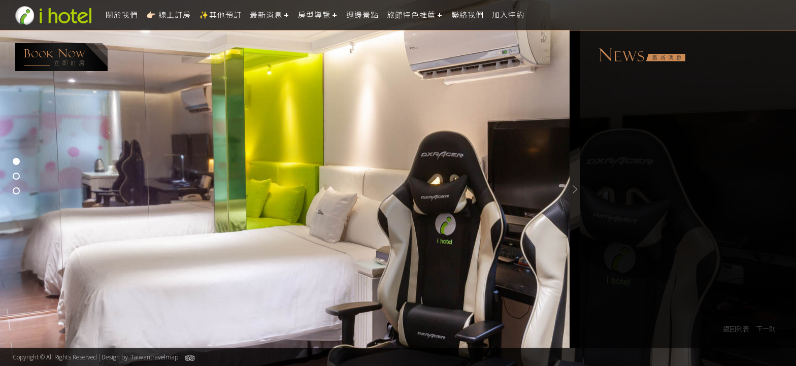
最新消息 (266, 15)
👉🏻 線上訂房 (168, 15)
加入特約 (508, 15)
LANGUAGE (782, 15)
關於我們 (122, 15)
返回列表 (736, 329)
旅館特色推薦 (411, 15)
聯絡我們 (467, 15)
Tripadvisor (190, 358)
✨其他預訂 (220, 15)
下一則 (766, 329)
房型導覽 (314, 15)
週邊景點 (362, 15)
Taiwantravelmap (154, 356)
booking (61, 57)
